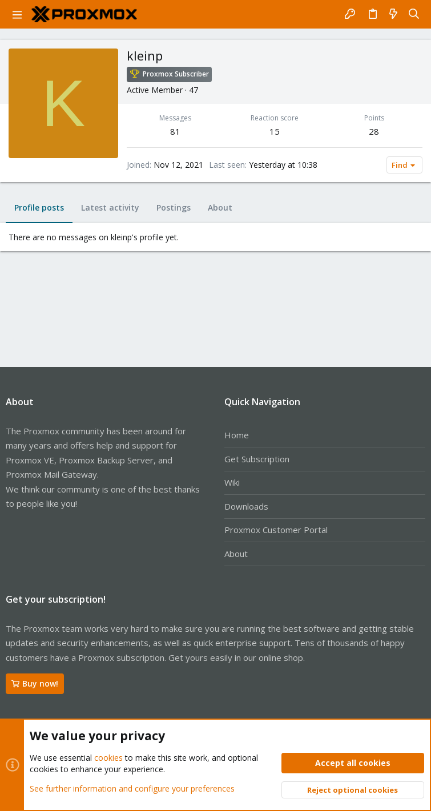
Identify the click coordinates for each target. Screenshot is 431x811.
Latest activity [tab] (110, 207)
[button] (17, 14)
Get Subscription (256, 459)
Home (236, 435)
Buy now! (34, 683)
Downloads (246, 506)
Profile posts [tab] (39, 207)
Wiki (232, 482)
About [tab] (220, 207)
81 (175, 131)
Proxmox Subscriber (176, 74)
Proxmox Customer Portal (276, 529)
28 (374, 131)
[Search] (414, 14)
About (236, 553)
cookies (108, 757)
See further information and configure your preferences (132, 787)
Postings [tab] (173, 207)
